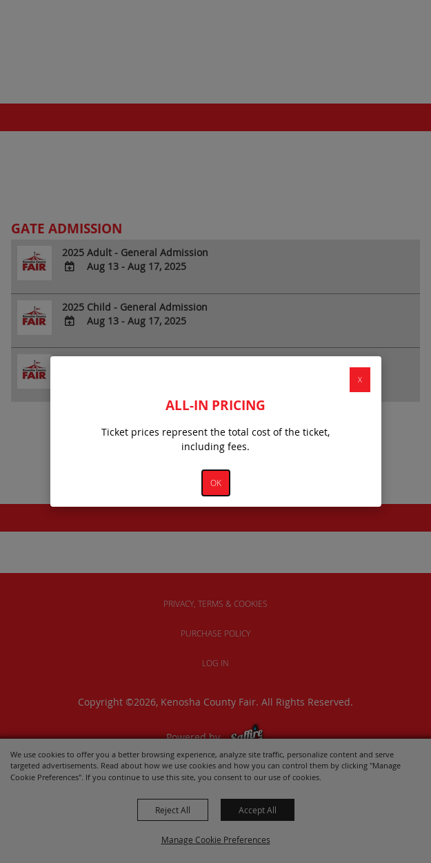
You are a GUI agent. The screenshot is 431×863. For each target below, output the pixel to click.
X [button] (360, 379)
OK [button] (215, 483)
